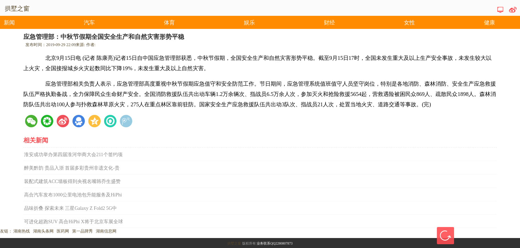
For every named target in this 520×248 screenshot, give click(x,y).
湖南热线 (21, 231)
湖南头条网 (43, 231)
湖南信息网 (106, 231)
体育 (169, 22)
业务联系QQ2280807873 (274, 243)
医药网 (63, 231)
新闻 (9, 22)
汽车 (89, 22)
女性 (409, 22)
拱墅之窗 (234, 243)
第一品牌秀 (82, 231)
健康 (489, 22)
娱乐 (249, 22)
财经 (329, 22)
